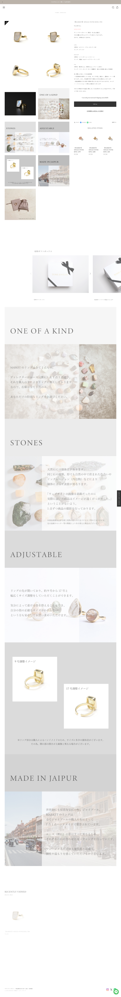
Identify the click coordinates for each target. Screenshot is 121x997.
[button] (90, 274)
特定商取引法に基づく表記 (22, 988)
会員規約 (31, 988)
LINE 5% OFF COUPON (119, 498)
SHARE (83, 122)
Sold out (95, 104)
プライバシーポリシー (10, 988)
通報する (114, 122)
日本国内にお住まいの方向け (95, 111)
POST (76, 122)
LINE (89, 122)
